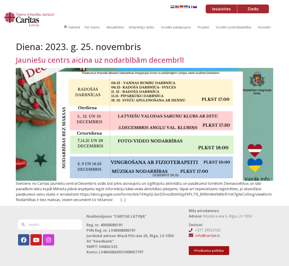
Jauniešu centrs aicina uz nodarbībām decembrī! (100, 60)
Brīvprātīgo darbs (141, 27)
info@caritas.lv (207, 235)
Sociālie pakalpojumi (176, 27)
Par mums (92, 27)
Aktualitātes (115, 27)
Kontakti (264, 27)
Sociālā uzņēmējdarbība (233, 27)
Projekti (203, 27)
